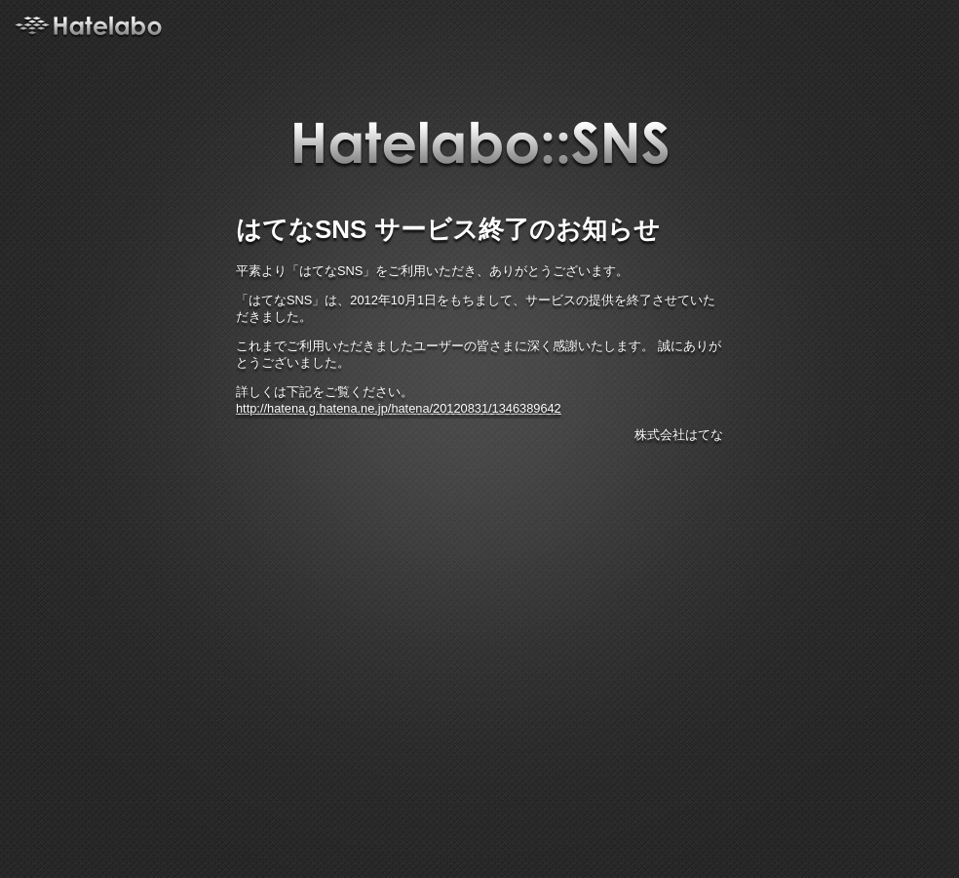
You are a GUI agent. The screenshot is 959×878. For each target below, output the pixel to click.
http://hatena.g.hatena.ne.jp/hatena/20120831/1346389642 (398, 408)
